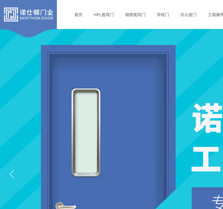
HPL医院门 (104, 14)
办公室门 (188, 14)
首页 (78, 14)
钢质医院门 (135, 14)
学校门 (163, 14)
